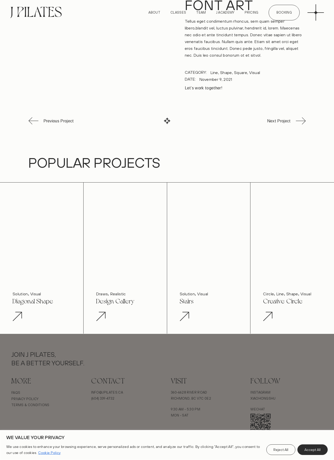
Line (214, 72)
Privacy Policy (24, 399)
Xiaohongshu (263, 398)
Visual (254, 72)
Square (240, 72)
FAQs (15, 393)
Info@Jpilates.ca (107, 392)
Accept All (312, 449)
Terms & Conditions (30, 405)
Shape (226, 72)
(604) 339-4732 (102, 398)
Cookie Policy (49, 452)
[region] (167, 445)
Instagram (260, 392)
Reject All (280, 449)
